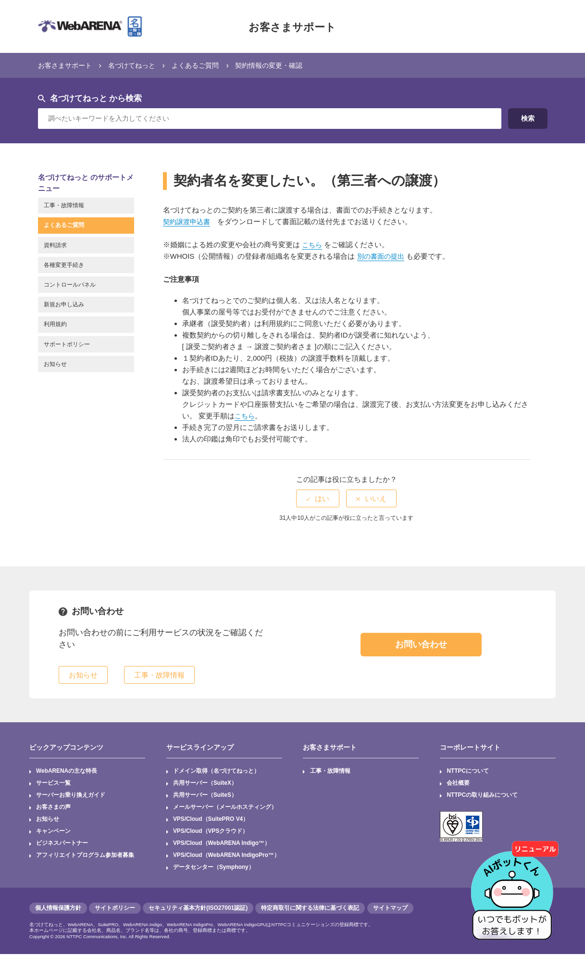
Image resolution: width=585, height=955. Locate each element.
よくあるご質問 (204, 65)
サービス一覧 (53, 783)
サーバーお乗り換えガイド (70, 795)
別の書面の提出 (382, 256)
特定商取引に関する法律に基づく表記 (310, 908)
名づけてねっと (137, 65)
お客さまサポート (292, 26)
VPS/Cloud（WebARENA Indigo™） (222, 844)
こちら (313, 244)
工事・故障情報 (330, 771)
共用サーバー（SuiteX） (205, 783)
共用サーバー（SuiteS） (205, 795)
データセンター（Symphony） (213, 868)
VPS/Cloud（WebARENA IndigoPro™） (227, 856)
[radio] (317, 498)
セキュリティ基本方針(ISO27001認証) (198, 908)
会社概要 (458, 783)
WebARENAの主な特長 (67, 771)
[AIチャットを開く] (515, 885)
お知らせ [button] (83, 675)
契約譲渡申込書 (188, 221)
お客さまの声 (53, 807)
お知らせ (47, 820)
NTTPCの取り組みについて (482, 795)
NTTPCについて (468, 771)
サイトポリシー (115, 908)
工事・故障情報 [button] (159, 675)
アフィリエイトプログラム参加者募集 (85, 856)
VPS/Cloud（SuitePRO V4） (211, 820)
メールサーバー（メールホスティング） (225, 807)
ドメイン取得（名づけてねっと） (216, 771)
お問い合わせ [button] (421, 644)
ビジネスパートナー (62, 844)
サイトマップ (390, 908)
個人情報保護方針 (58, 908)
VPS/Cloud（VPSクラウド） (211, 832)
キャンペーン (53, 832)
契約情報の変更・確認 (282, 65)
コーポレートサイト (470, 747)
